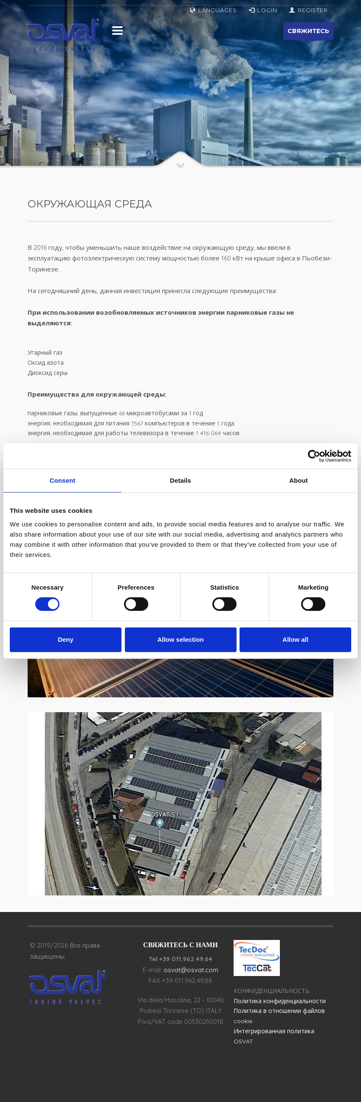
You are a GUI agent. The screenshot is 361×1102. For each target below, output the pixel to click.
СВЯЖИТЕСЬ (308, 33)
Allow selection (180, 639)
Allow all (295, 639)
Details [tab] (180, 480)
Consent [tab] (63, 480)
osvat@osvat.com (191, 970)
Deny (65, 639)
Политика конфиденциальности (280, 1001)
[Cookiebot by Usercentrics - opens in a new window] (314, 456)
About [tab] (298, 480)
